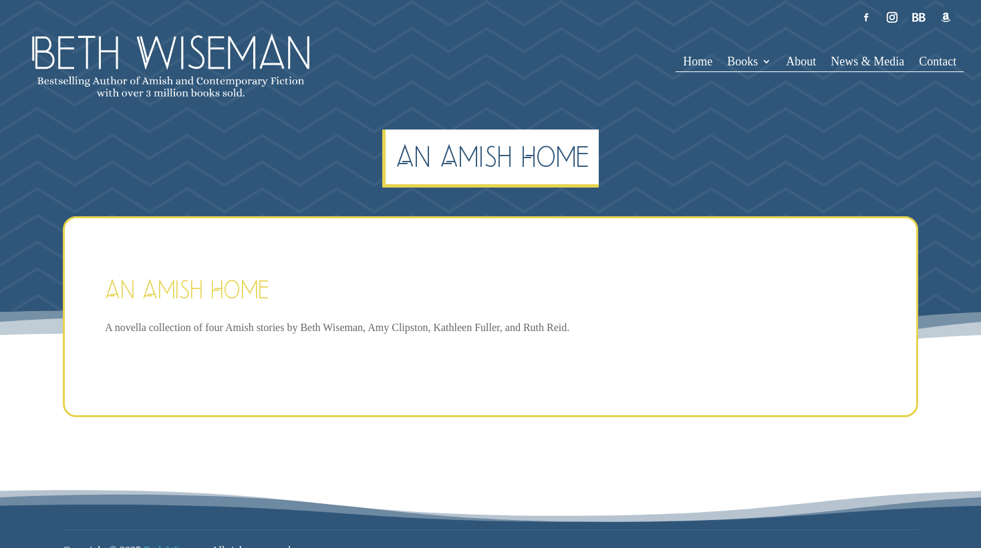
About (801, 62)
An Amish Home (187, 289)
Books (742, 62)
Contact (937, 62)
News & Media (867, 62)
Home (697, 62)
